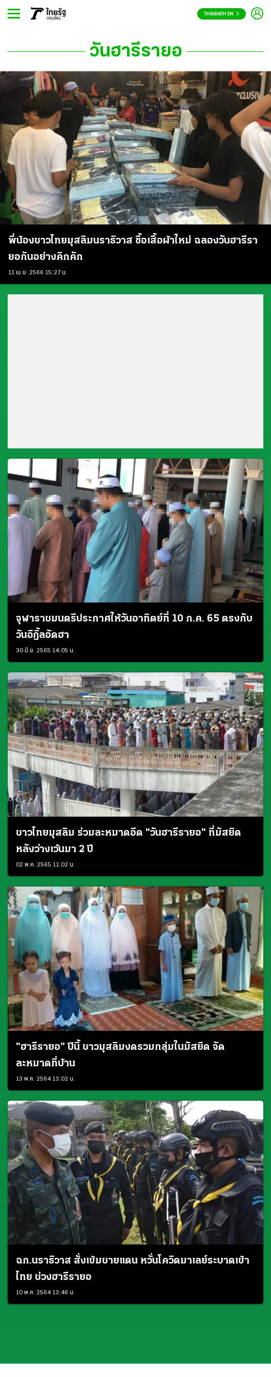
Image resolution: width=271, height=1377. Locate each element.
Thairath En (221, 14)
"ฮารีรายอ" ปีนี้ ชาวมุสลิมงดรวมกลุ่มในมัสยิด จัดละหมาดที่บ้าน (120, 1055)
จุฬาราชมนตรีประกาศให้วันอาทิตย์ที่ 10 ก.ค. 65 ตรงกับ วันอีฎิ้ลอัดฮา (134, 627)
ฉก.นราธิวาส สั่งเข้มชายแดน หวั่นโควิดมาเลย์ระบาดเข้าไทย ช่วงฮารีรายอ (132, 1269)
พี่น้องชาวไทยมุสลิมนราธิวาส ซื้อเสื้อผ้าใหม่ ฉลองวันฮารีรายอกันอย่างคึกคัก (133, 249)
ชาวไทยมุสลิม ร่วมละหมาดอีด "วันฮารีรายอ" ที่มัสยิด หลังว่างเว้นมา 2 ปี (128, 841)
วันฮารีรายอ (135, 51)
